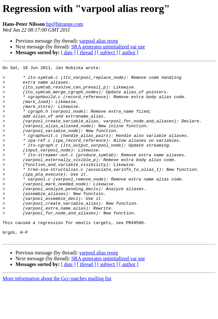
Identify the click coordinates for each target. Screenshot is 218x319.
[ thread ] (86, 52)
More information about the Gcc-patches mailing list (57, 313)
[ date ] (68, 52)
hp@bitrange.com (64, 24)
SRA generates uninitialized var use (108, 46)
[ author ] (129, 52)
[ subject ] (107, 52)
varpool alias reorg (98, 41)
